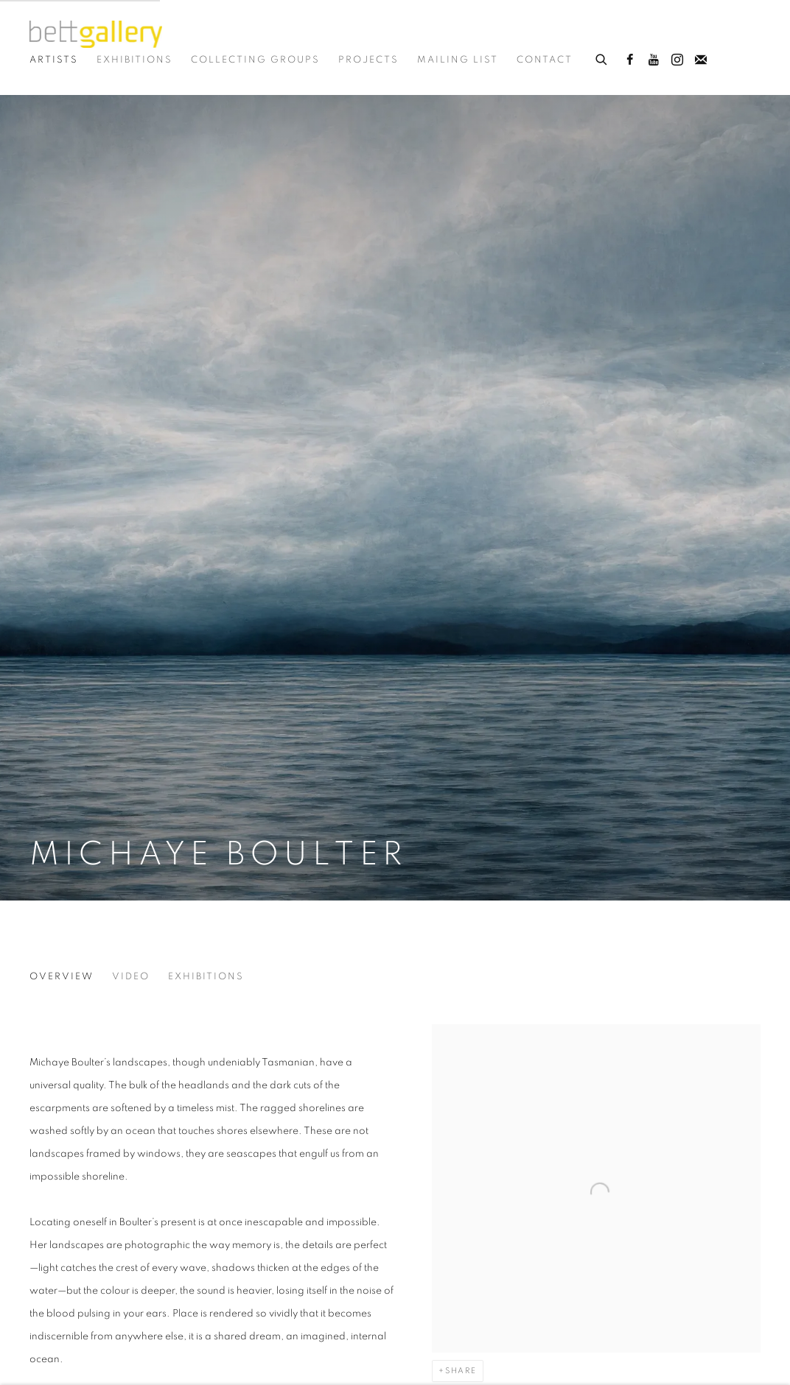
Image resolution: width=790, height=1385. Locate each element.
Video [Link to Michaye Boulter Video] (131, 977)
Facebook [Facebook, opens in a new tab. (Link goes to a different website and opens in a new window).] (630, 60)
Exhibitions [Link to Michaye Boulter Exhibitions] (206, 977)
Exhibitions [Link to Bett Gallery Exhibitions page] (134, 60)
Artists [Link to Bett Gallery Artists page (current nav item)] (53, 60)
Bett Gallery (95, 34)
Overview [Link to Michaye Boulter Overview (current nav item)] (61, 977)
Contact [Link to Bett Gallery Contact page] (545, 60)
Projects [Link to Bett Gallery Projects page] (368, 60)
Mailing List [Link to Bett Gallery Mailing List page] (457, 60)
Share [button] (461, 1371)
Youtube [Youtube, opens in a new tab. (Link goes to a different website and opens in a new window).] (653, 60)
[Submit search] (602, 57)
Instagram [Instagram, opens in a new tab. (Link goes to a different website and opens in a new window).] (677, 60)
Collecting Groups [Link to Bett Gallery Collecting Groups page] (255, 60)
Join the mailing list (701, 60)
